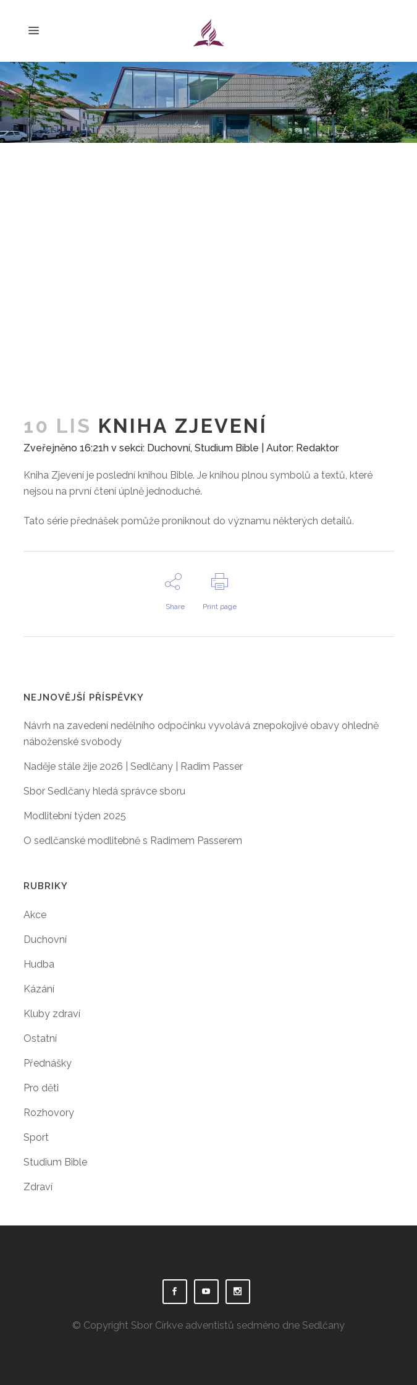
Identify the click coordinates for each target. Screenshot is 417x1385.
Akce (34, 915)
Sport (36, 1137)
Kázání (38, 989)
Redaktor (317, 448)
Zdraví (38, 1187)
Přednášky (47, 1063)
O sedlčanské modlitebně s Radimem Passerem (132, 840)
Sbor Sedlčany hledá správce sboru (104, 791)
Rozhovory (48, 1113)
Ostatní (40, 1038)
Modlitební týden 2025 (74, 816)
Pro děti (41, 1088)
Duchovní (168, 448)
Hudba (38, 964)
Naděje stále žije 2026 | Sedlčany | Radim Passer (133, 766)
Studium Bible (227, 448)
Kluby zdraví (51, 1014)
